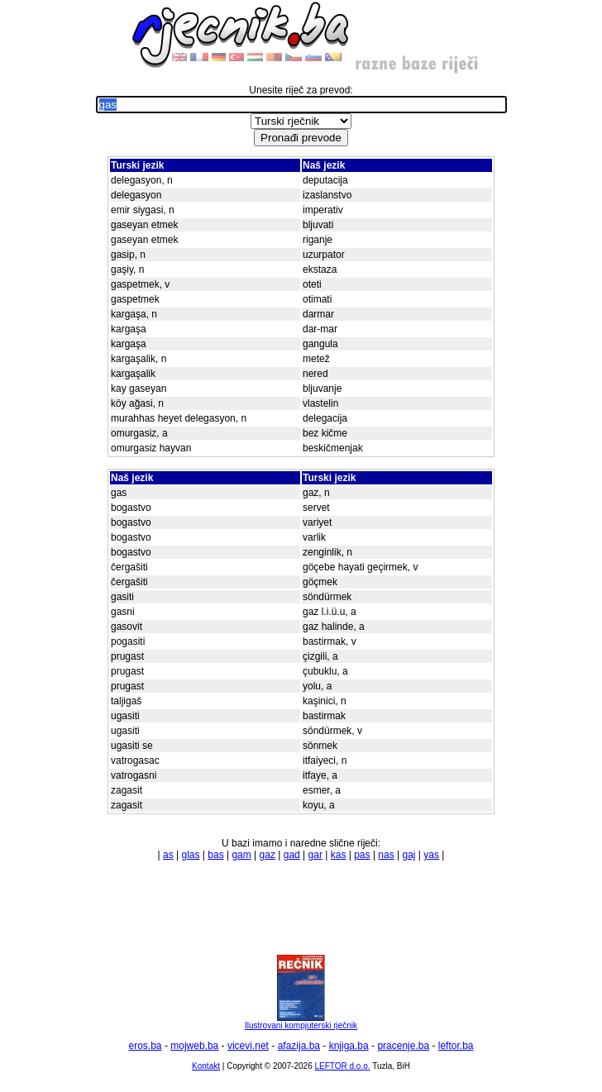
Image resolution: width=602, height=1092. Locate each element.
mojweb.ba (194, 1045)
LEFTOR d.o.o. (342, 1066)
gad (292, 855)
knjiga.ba (349, 1045)
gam (241, 855)
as (168, 855)
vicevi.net (248, 1045)
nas (386, 855)
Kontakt (206, 1066)
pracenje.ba (403, 1045)
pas (362, 855)
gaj (409, 855)
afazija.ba (299, 1045)
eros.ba (145, 1045)
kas (338, 855)
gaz (267, 855)
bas (215, 855)
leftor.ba (456, 1045)
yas (431, 855)
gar (315, 855)
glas (190, 855)
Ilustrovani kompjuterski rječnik (301, 1021)
